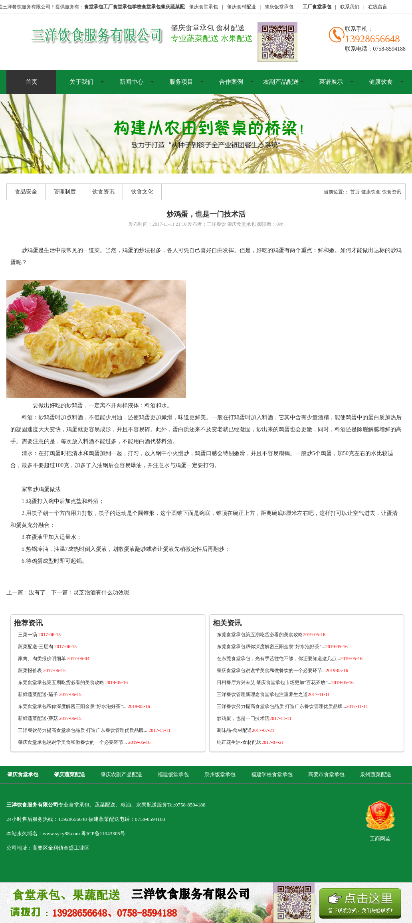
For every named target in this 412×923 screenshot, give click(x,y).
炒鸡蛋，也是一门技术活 (254, 718)
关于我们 (81, 82)
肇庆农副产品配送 (121, 774)
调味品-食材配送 (245, 730)
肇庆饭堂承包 (279, 7)
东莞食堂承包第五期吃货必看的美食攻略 (73, 682)
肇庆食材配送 (241, 7)
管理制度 (64, 192)
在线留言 (377, 7)
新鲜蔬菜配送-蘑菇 (49, 718)
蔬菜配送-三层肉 (47, 646)
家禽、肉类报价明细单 (53, 658)
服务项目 (181, 82)
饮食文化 (142, 192)
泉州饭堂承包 (220, 774)
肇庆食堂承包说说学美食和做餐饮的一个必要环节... (84, 742)
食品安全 (26, 192)
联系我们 (349, 7)
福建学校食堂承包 (272, 774)
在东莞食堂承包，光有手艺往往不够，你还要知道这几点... (289, 658)
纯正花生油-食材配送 (250, 742)
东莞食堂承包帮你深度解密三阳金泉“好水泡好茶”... (84, 706)
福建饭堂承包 (173, 774)
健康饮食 (381, 82)
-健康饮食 (370, 192)
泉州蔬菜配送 (375, 774)
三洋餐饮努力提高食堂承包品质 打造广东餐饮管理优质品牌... (94, 730)
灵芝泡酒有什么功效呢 (101, 593)
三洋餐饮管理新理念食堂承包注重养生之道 (273, 694)
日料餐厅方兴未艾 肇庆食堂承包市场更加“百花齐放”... (285, 682)
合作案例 (231, 82)
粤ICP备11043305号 (103, 833)
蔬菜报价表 (41, 670)
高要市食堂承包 (326, 774)
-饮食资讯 (390, 192)
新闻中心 (131, 82)
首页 (32, 82)
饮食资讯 (103, 192)
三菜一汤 (39, 634)
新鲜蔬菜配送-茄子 (49, 694)
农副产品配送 (281, 82)
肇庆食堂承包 (203, 7)
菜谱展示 (331, 82)
